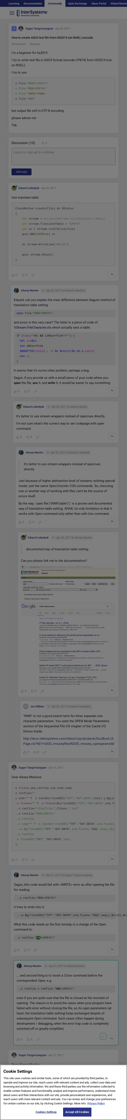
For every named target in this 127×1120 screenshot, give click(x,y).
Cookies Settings (46, 1114)
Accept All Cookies (77, 1114)
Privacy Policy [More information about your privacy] (96, 1106)
